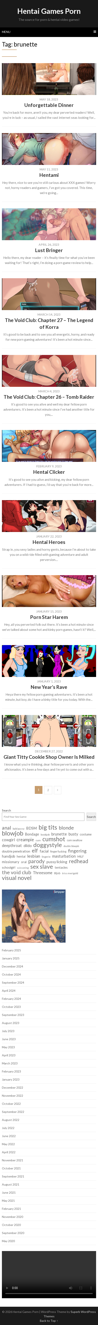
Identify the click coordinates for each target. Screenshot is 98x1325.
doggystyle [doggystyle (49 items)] (47, 845)
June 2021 (9, 1192)
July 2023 (8, 1031)
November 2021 (12, 1160)
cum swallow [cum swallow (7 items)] (74, 840)
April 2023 (8, 1055)
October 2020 (11, 1225)
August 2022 (10, 1120)
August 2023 (10, 1023)
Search (6, 810)
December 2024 (12, 966)
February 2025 (11, 950)
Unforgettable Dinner (49, 105)
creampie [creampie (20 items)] (25, 839)
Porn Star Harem (49, 617)
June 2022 (9, 1136)
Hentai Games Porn (49, 10)
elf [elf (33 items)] (35, 850)
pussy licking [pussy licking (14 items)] (56, 862)
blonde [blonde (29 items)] (66, 828)
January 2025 (11, 958)
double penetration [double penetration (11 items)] (16, 851)
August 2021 (10, 1184)
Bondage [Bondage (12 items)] (32, 834)
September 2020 (13, 1233)
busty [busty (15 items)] (73, 834)
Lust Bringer (49, 250)
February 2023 (11, 1071)
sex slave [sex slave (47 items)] (41, 866)
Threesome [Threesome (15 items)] (42, 873)
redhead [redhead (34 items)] (78, 861)
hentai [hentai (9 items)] (21, 856)
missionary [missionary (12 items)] (10, 862)
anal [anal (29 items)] (6, 828)
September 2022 (13, 1112)
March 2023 (10, 1063)
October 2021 (11, 1168)
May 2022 (8, 1144)
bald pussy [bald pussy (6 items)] (18, 828)
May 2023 (8, 1047)
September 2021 (13, 1176)
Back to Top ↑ (49, 1320)
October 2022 (11, 1103)
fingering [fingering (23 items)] (77, 851)
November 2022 (12, 1095)
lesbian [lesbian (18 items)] (33, 856)
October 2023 (11, 1007)
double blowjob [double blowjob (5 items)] (71, 846)
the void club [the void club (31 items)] (16, 872)
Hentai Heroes (48, 542)
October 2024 (11, 974)
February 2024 (11, 998)
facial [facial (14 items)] (44, 851)
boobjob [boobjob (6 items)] (45, 834)
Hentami (49, 175)
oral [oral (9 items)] (24, 862)
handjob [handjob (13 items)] (8, 856)
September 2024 (13, 982)
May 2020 (8, 1241)
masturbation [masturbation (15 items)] (64, 856)
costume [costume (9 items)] (86, 834)
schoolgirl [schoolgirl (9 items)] (8, 867)
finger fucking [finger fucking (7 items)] (58, 851)
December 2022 (12, 1087)
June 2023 (9, 1039)
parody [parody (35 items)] (36, 861)
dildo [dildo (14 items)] (28, 845)
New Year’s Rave (49, 687)
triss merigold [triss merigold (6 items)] (70, 873)
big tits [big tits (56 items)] (48, 827)
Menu (6, 32)
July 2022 (8, 1128)
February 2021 (11, 1208)
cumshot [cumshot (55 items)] (53, 839)
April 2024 (8, 990)
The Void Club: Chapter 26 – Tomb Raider (49, 397)
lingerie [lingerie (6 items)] (46, 856)
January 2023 (11, 1079)
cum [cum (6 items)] (38, 840)
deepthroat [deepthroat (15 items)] (12, 845)
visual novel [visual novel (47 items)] (17, 877)
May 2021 (8, 1200)
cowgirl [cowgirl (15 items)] (8, 840)
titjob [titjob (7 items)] (57, 873)
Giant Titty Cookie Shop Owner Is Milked (49, 757)
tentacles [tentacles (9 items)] (61, 867)
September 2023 (13, 1015)
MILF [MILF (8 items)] (80, 856)
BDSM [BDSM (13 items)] (31, 828)
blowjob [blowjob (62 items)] (12, 833)
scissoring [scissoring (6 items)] (23, 867)
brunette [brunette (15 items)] (59, 834)
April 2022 (8, 1152)
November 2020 (12, 1217)
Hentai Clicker (49, 472)
